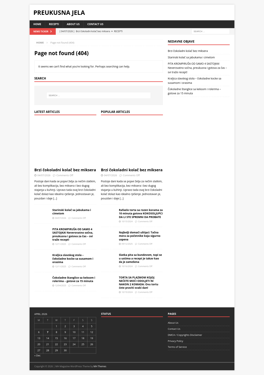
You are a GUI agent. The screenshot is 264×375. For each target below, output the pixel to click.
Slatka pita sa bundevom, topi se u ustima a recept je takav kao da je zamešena (140, 258)
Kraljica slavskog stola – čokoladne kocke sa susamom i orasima (72, 258)
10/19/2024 (127, 292)
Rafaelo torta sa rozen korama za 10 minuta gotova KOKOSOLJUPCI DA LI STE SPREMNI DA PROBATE (141, 213)
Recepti (54, 24)
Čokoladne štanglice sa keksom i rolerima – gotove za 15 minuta (73, 279)
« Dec (37, 355)
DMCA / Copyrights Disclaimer (185, 335)
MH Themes (100, 366)
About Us (74, 24)
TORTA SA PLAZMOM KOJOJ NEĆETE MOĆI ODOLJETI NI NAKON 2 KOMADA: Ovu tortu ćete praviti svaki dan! (138, 283)
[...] (55, 198)
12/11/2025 (60, 244)
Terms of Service (177, 347)
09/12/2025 (127, 244)
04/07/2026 (43, 175)
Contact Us (97, 24)
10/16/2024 (127, 266)
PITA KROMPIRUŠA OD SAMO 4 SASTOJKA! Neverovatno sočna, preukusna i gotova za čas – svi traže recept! (72, 235)
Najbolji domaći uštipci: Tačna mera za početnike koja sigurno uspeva (139, 236)
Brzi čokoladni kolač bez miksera (65, 170)
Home (37, 24)
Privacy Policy (175, 341)
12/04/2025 (60, 285)
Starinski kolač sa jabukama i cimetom (71, 211)
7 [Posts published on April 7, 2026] (47, 332)
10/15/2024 (127, 221)
